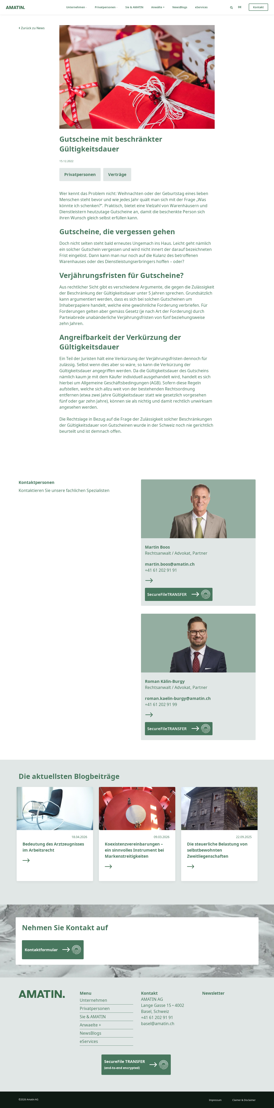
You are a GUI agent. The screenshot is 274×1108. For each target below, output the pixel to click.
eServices (201, 7)
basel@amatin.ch (157, 1023)
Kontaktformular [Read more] (41, 949)
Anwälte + (158, 7)
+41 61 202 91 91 (161, 570)
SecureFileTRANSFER (167, 594)
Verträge (117, 174)
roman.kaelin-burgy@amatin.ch (178, 698)
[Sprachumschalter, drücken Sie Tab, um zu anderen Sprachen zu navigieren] (240, 7)
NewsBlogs (179, 7)
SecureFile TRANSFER (124, 1064)
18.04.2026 (79, 837)
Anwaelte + (90, 1025)
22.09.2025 (244, 837)
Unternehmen (76, 7)
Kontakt (258, 7)
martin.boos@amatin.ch (170, 564)
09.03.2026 (161, 837)
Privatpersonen (106, 7)
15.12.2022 (66, 161)
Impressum (215, 1100)
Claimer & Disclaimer (244, 1100)
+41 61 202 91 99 (161, 704)
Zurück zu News (32, 28)
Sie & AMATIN (134, 7)
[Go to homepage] (15, 7)
